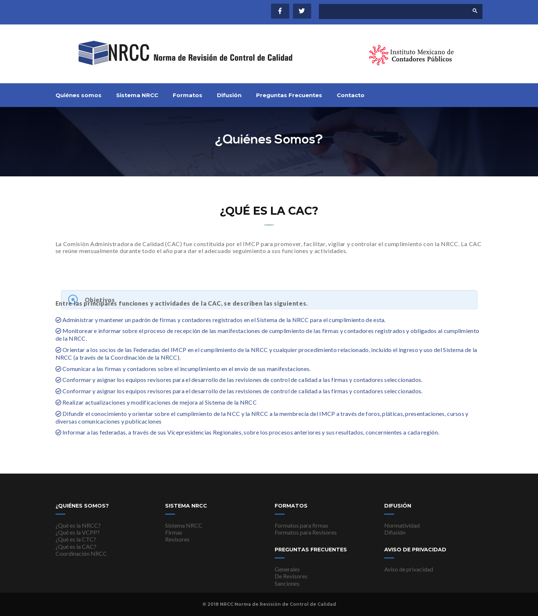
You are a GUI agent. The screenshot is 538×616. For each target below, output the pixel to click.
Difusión (229, 95)
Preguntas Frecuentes (289, 95)
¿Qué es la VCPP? (78, 532)
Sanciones (287, 583)
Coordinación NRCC (81, 553)
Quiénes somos (79, 95)
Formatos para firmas (301, 525)
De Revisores (291, 576)
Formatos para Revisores (306, 532)
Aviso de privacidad (408, 569)
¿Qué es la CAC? (76, 546)
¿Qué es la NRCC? (78, 525)
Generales (287, 569)
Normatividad (402, 525)
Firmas (173, 532)
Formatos (187, 95)
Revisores (177, 539)
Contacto (351, 95)
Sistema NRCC (137, 95)
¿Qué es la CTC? (76, 539)
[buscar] (387, 11)
